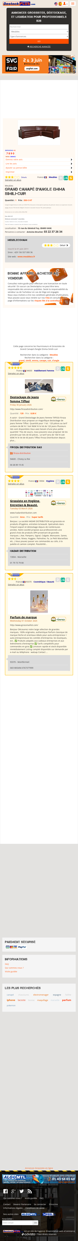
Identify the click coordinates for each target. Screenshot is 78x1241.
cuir (49, 360)
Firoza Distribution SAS (26, 447)
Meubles (53, 177)
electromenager (41, 994)
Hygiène (50, 481)
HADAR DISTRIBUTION (23, 551)
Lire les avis (11, 163)
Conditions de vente (34, 1208)
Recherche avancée (39, 46)
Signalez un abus (13, 180)
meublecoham (17, 240)
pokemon (11, 1005)
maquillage (42, 1000)
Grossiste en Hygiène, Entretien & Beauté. (25, 503)
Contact (6, 1204)
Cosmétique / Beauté (44, 581)
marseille (55, 1000)
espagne (57, 994)
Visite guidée (11, 971)
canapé (10, 994)
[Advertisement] (39, 100)
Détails (24, 177)
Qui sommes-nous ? (14, 967)
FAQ (47, 297)
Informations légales (13, 1208)
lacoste (21, 1000)
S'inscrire (53, 1204)
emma (35, 360)
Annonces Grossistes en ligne (39, 1168)
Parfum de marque (23, 617)
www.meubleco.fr (26, 256)
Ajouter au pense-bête (16, 167)
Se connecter (40, 1204)
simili (28, 360)
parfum (66, 1000)
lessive (31, 1000)
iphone (11, 1000)
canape (42, 360)
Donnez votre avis (14, 159)
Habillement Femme (44, 370)
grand (21, 360)
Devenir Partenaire (22, 1204)
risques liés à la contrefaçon (48, 300)
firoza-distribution (22, 453)
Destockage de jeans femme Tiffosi (24, 399)
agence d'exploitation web (50, 1231)
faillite (68, 994)
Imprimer (10, 172)
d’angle (55, 360)
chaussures (23, 994)
